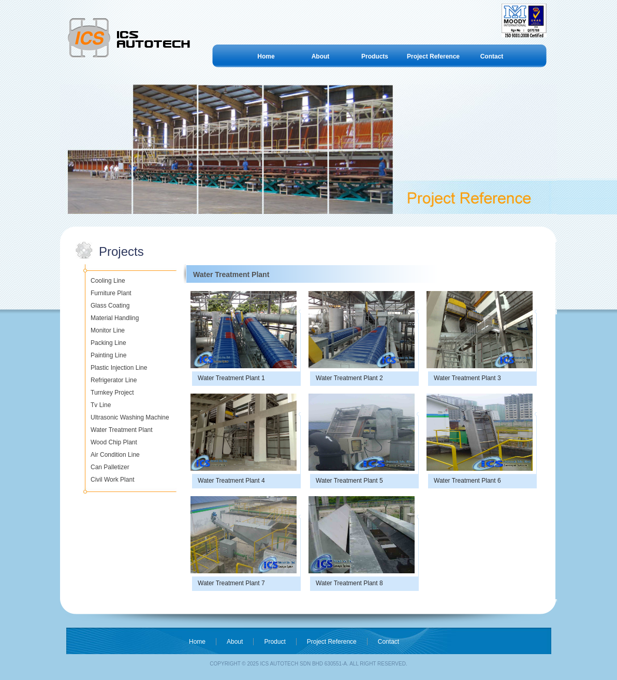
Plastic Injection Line (119, 367)
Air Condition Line (115, 454)
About (321, 56)
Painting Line (108, 355)
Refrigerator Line (114, 380)
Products (374, 56)
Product (274, 641)
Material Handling (115, 318)
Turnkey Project (112, 392)
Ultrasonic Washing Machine (130, 417)
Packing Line (108, 342)
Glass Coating (110, 305)
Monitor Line (108, 330)
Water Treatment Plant (122, 429)
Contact (492, 56)
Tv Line (101, 405)
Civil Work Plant (112, 479)
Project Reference (433, 56)
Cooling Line (108, 280)
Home (265, 56)
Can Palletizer (110, 467)
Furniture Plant (111, 293)
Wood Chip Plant (114, 442)
